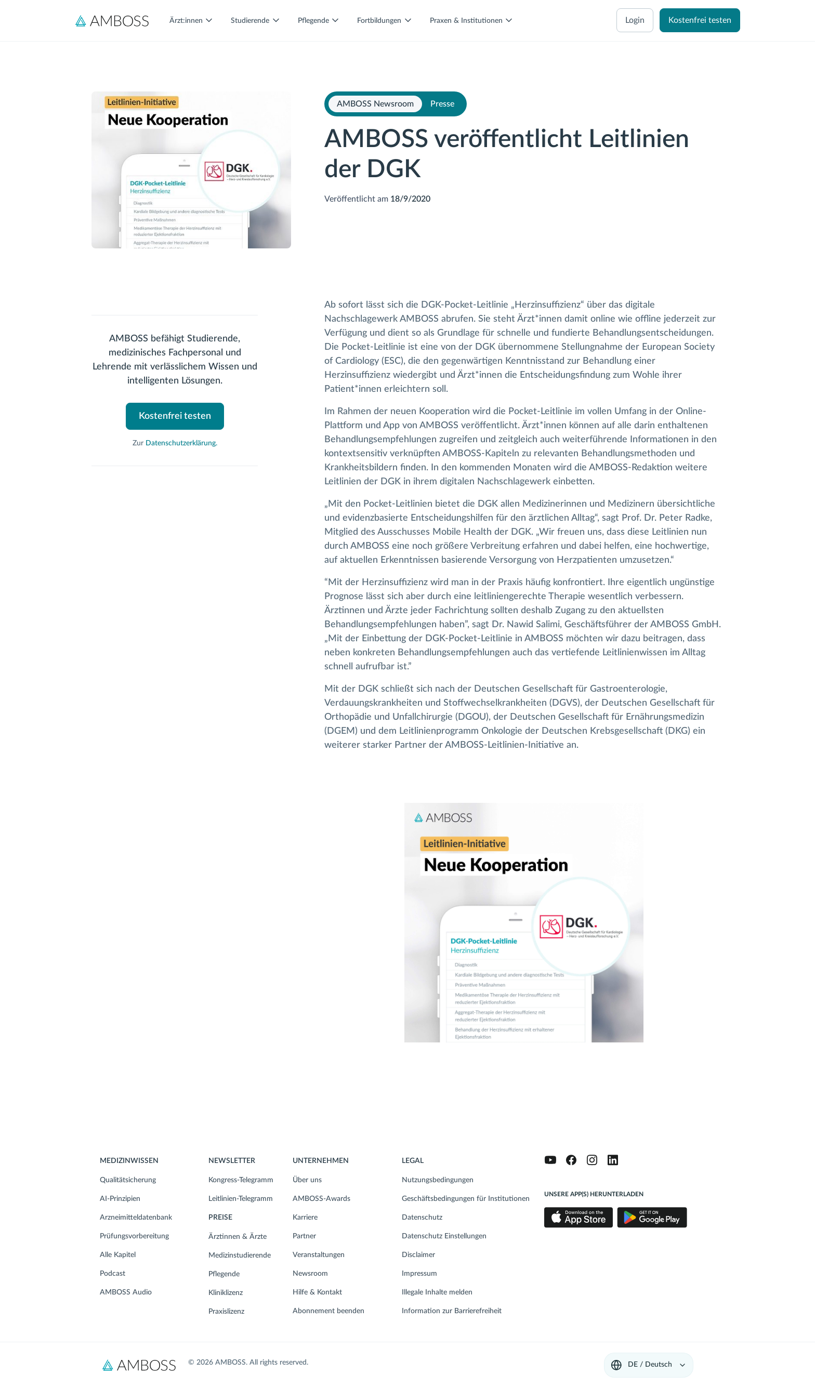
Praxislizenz (226, 1311)
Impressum (419, 1273)
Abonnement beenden (328, 1311)
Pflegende (224, 1274)
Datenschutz (422, 1217)
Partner (304, 1236)
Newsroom (310, 1273)
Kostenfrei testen (699, 20)
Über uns (307, 1180)
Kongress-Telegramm (240, 1180)
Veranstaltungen (319, 1255)
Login (635, 20)
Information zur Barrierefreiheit (452, 1311)
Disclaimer (418, 1255)
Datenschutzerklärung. (181, 443)
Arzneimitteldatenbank (136, 1217)
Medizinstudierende (239, 1255)
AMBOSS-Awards (321, 1198)
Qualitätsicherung (128, 1180)
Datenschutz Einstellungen (444, 1236)
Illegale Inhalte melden (437, 1292)
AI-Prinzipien (120, 1198)
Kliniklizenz (225, 1293)
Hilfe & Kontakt (317, 1292)
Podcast (112, 1273)
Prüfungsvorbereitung (134, 1236)
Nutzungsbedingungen (438, 1180)
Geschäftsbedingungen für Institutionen (466, 1198)
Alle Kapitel (118, 1255)
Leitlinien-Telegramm (240, 1198)
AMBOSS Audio (126, 1292)
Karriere (305, 1217)
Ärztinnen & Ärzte (237, 1236)
